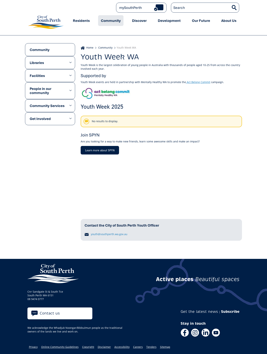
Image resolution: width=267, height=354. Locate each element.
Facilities (37, 75)
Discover (139, 20)
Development (169, 20)
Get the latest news (199, 311)
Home (89, 47)
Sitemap (165, 347)
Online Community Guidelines (60, 347)
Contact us (50, 313)
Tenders (151, 347)
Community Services (47, 105)
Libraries (37, 62)
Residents (81, 20)
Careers (138, 347)
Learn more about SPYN (100, 150)
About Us (228, 20)
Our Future (201, 20)
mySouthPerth (130, 7)
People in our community (40, 90)
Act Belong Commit (198, 82)
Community (111, 20)
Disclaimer (104, 347)
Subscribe (230, 311)
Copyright (88, 347)
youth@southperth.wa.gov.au (109, 234)
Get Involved (40, 118)
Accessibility (122, 347)
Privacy (33, 347)
